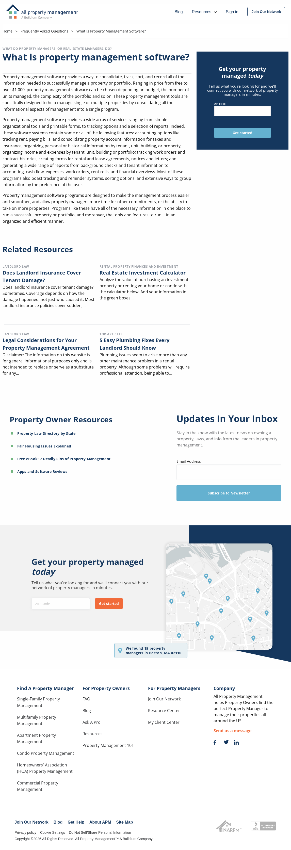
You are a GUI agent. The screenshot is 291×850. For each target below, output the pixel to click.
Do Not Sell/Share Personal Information (100, 832)
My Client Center (164, 722)
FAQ (86, 699)
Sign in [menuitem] (232, 12)
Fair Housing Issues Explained (44, 446)
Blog (87, 710)
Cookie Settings (52, 832)
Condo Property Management (45, 753)
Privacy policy (25, 832)
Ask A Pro (92, 722)
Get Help (76, 822)
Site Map (124, 822)
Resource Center (164, 710)
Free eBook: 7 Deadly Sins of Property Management (63, 458)
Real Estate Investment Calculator (143, 272)
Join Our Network (164, 699)
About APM (100, 822)
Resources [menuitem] (204, 12)
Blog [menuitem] (179, 12)
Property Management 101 (108, 745)
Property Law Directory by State (46, 433)
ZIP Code (242, 109)
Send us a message (232, 730)
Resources (93, 733)
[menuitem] (266, 11)
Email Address (229, 469)
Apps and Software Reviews (42, 471)
